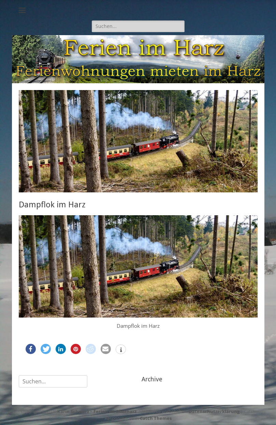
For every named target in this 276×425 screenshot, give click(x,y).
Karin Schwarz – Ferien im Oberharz (96, 411)
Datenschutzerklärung (214, 411)
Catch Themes (156, 418)
